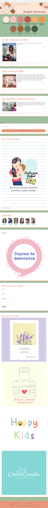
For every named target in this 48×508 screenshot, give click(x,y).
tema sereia (15, 63)
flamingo (11, 90)
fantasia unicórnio (38, 112)
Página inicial (18, 120)
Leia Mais (43, 46)
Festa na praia (28, 62)
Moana (25, 90)
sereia (7, 63)
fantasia (16, 112)
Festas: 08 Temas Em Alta (12, 71)
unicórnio (4, 91)
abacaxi (3, 89)
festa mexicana (40, 89)
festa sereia (33, 62)
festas (3, 90)
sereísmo (11, 63)
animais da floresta (10, 89)
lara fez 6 (39, 62)
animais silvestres (18, 89)
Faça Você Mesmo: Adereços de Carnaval (18, 98)
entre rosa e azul (13, 62)
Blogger (35, 503)
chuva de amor (33, 89)
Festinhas (7, 90)
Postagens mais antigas (42, 120)
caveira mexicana (26, 89)
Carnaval (4, 112)
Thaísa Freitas (14, 41)
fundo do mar (17, 90)
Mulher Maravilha (31, 90)
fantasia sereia (21, 62)
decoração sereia (5, 62)
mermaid (22, 90)
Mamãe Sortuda (23, 503)
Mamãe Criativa (9, 113)
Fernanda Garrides (15, 73)
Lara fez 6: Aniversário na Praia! (15, 39)
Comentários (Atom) (8, 122)
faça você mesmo (10, 112)
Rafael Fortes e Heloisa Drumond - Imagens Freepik (26, 504)
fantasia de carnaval (22, 112)
